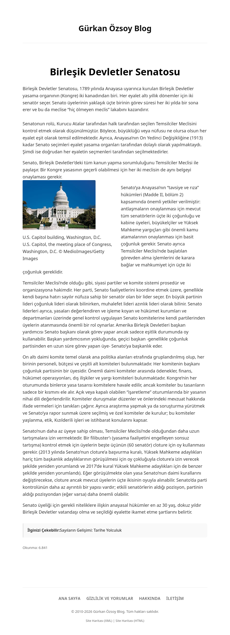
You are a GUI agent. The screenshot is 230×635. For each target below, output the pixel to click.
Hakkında (149, 598)
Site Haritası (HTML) (129, 620)
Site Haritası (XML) (99, 620)
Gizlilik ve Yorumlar (109, 598)
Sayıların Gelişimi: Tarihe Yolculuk (91, 530)
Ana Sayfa (69, 598)
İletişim (175, 598)
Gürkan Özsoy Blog (115, 28)
